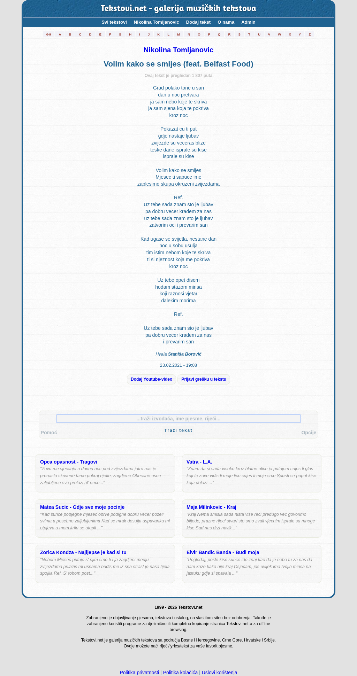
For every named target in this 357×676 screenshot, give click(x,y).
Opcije (308, 432)
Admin (248, 22)
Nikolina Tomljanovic (156, 22)
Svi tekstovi (114, 22)
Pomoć (49, 432)
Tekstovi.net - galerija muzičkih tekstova (179, 9)
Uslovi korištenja (219, 672)
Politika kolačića (180, 672)
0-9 (48, 34)
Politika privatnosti (139, 672)
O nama (226, 22)
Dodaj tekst (198, 22)
